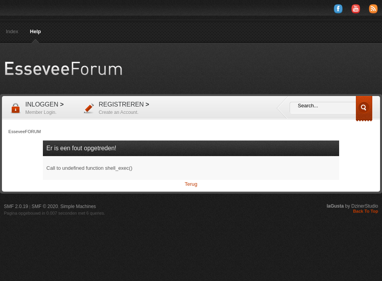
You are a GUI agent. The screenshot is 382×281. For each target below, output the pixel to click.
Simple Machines (78, 206)
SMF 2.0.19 (16, 206)
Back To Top (365, 211)
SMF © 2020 (45, 206)
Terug (191, 184)
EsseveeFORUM (70, 68)
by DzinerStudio (352, 206)
